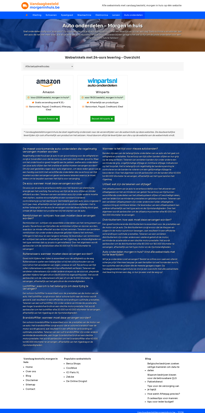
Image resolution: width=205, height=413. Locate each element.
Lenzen (116, 15)
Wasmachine (84, 15)
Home (29, 367)
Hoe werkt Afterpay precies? (163, 393)
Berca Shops (73, 363)
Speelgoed (67, 15)
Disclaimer (32, 380)
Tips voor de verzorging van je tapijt (163, 388)
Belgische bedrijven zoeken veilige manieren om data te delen (163, 367)
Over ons (31, 371)
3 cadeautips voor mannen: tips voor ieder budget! (162, 400)
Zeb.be (70, 376)
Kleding (37, 15)
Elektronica (102, 15)
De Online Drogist (76, 381)
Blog (28, 375)
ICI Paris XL (72, 372)
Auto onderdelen (133, 15)
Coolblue (71, 368)
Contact (30, 389)
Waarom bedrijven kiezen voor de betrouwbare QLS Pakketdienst (162, 378)
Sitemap (30, 384)
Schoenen (51, 15)
